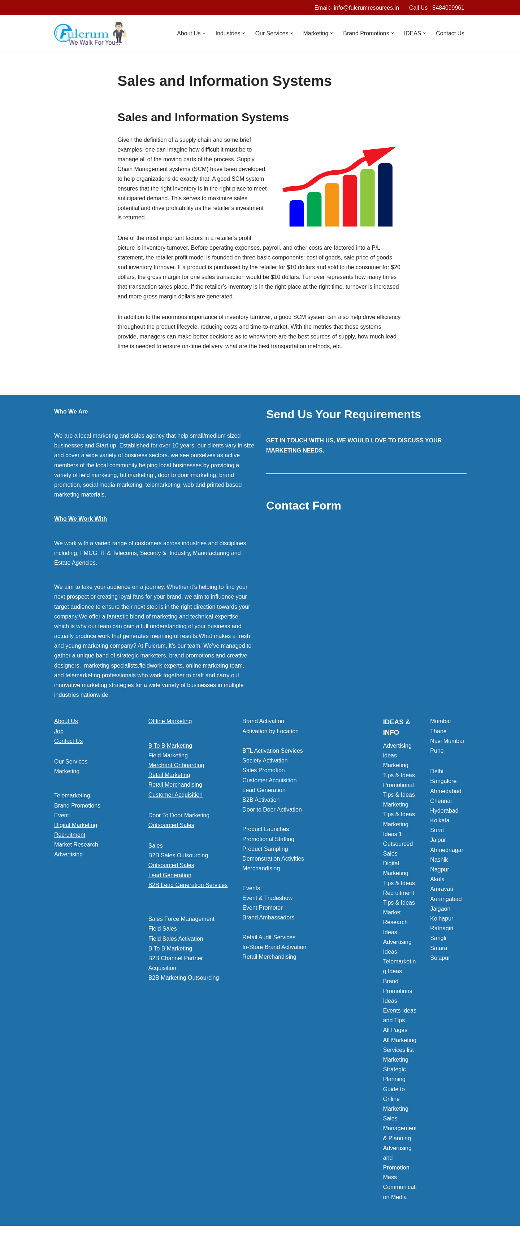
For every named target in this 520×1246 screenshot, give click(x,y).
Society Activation (264, 762)
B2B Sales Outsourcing (178, 857)
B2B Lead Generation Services (188, 887)
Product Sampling (265, 851)
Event (61, 817)
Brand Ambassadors (268, 919)
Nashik (439, 861)
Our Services (70, 763)
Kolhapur (441, 920)
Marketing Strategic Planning (395, 1071)
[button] (203, 33)
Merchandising (261, 870)
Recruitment (69, 837)
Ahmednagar (446, 852)
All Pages (395, 1032)
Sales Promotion (263, 772)
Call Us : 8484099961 (436, 8)
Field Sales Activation (175, 940)
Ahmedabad (445, 793)
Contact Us (450, 33)
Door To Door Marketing (179, 817)
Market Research (76, 846)
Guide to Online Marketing (395, 1101)
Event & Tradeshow (267, 900)
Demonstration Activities (273, 860)
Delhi (436, 773)
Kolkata (439, 822)
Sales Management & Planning (400, 1130)
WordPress (118, 1237)
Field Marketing (168, 757)
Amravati (441, 891)
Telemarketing (72, 797)
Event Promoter (262, 909)
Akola (437, 881)
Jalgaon (440, 911)
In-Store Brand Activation (274, 949)
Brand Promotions (77, 807)
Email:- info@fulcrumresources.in (356, 8)
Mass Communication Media (400, 1189)
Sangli (438, 940)
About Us (66, 723)
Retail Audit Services (268, 939)
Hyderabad (444, 812)
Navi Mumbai (447, 743)
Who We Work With (80, 520)
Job (59, 733)
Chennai (441, 803)
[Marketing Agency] (90, 33)
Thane (438, 733)
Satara (438, 950)
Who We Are (71, 413)
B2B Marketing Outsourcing (183, 979)
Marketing (66, 773)
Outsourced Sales (171, 827)
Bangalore (443, 783)
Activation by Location (270, 733)
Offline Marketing (170, 723)
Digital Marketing (75, 827)
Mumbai (440, 723)
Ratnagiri (441, 930)
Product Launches (265, 831)
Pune (436, 752)
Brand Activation (263, 723)
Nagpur (439, 871)
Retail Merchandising (175, 786)
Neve (61, 1237)
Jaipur (438, 842)
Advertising (68, 856)
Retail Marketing (169, 777)
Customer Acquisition (175, 796)
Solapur (440, 960)
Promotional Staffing (268, 841)
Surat (437, 832)
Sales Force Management (181, 921)
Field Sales (162, 930)
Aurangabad (446, 901)
